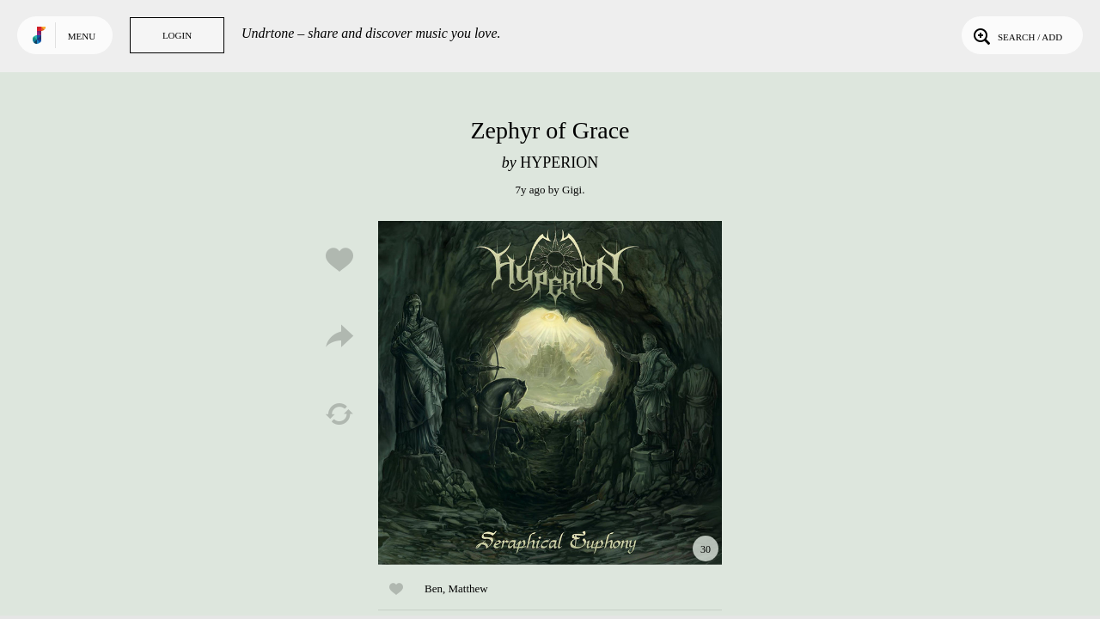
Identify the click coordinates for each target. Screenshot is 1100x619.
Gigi (572, 189)
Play (550, 393)
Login (177, 35)
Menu (81, 36)
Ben (434, 588)
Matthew (467, 588)
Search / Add (1016, 35)
